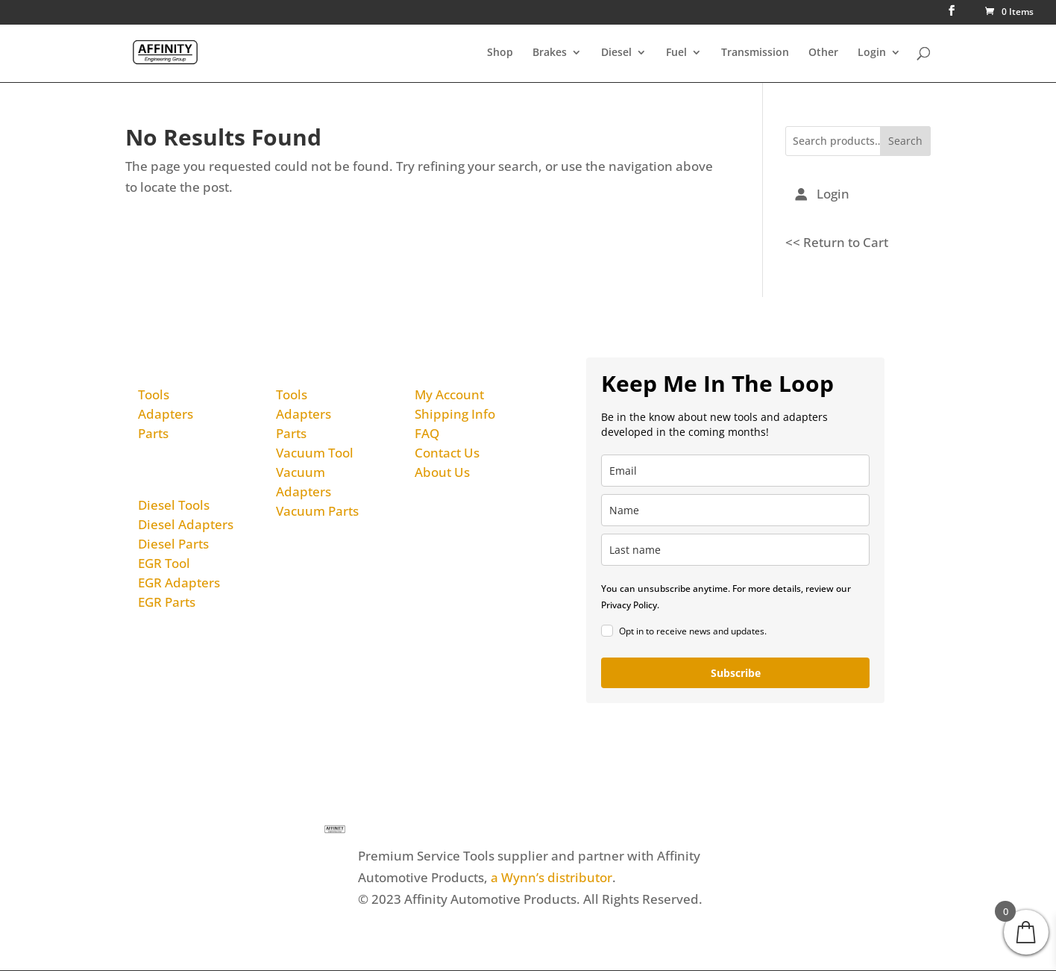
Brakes (549, 53)
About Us (442, 472)
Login (872, 53)
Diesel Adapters (185, 525)
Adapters (165, 413)
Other (823, 53)
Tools (153, 394)
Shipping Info (455, 413)
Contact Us (447, 452)
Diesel (616, 53)
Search (905, 141)
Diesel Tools (174, 505)
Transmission (755, 53)
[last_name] (735, 550)
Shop (500, 53)
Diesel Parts (173, 544)
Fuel (676, 53)
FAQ (427, 433)
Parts (153, 433)
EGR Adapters (179, 583)
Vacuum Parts (317, 510)
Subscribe (736, 673)
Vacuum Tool (314, 452)
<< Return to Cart (836, 243)
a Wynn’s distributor (551, 877)
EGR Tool (164, 563)
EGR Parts (166, 602)
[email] (735, 471)
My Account (449, 394)
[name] (735, 510)
